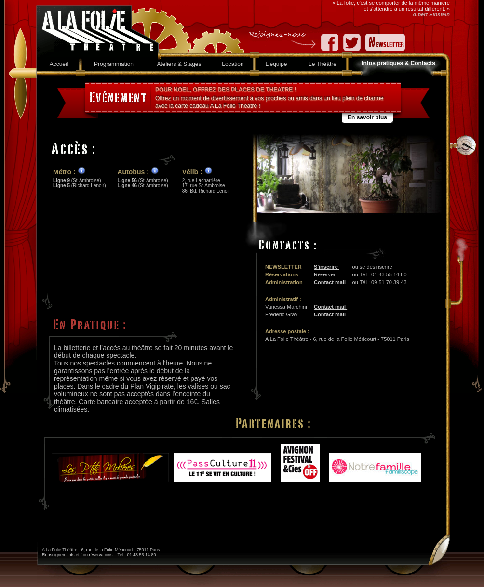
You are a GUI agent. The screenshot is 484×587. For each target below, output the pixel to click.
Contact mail (330, 282)
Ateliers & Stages (179, 64)
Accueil (59, 64)
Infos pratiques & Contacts (398, 63)
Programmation (114, 64)
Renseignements (58, 554)
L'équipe (276, 64)
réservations (101, 554)
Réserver (325, 274)
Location (232, 64)
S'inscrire (326, 267)
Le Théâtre (322, 64)
